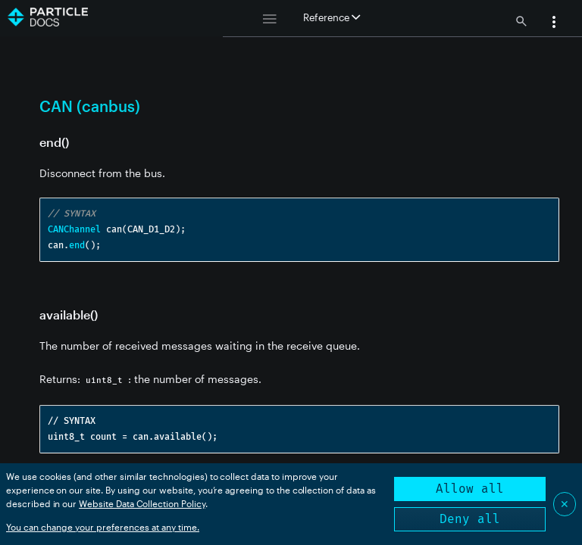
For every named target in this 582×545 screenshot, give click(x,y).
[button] (554, 23)
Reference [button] (331, 17)
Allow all (470, 488)
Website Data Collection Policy (142, 503)
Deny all (470, 519)
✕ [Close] (564, 504)
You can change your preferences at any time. (102, 527)
